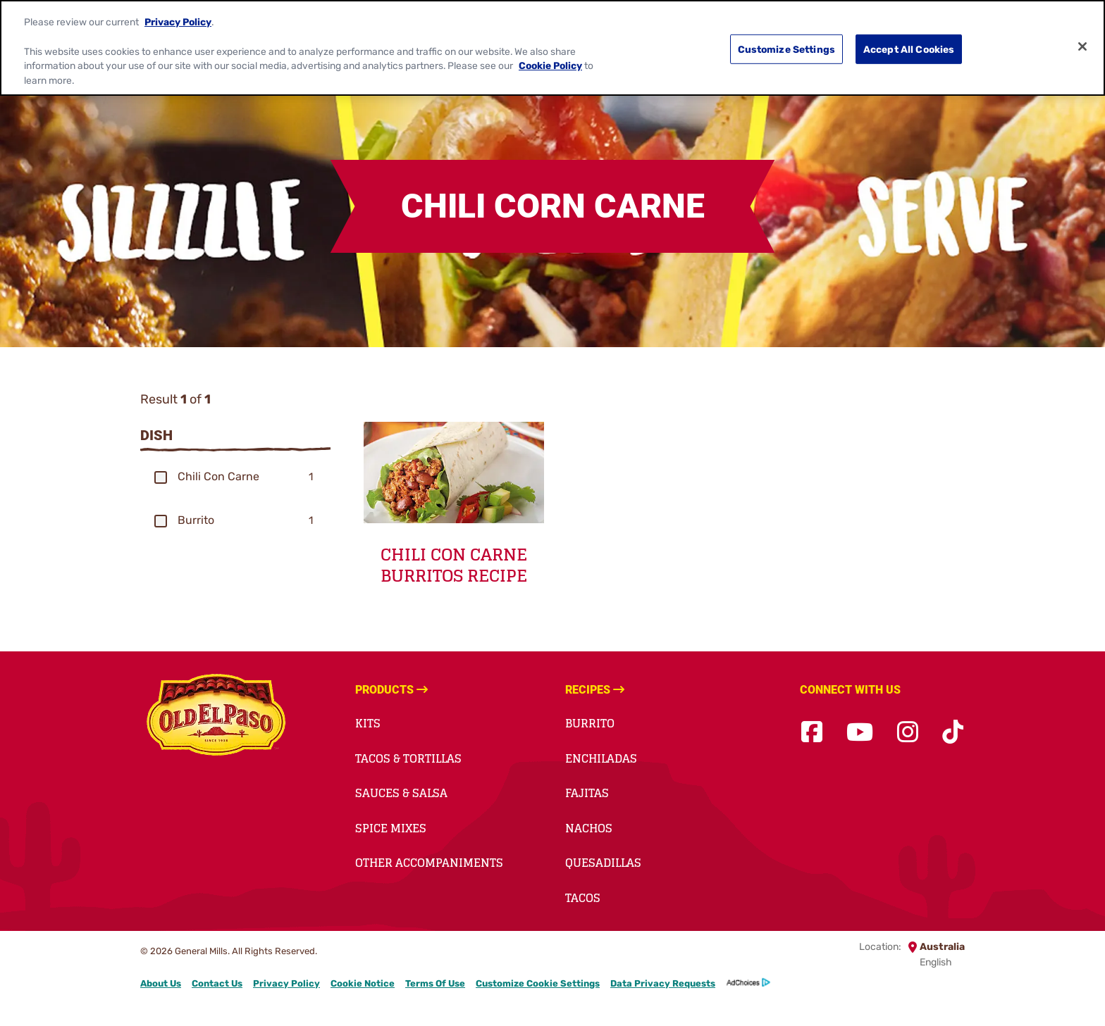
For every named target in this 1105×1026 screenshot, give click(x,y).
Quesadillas (603, 862)
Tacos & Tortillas (408, 758)
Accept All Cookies (909, 48)
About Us (160, 983)
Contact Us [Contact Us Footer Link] (217, 983)
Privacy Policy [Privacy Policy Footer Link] (286, 983)
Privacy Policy (177, 21)
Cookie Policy (550, 65)
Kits (368, 723)
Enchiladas (601, 758)
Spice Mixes (390, 828)
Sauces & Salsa (401, 793)
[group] (235, 476)
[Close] (1082, 46)
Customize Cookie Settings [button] (538, 983)
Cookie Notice (363, 983)
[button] (160, 477)
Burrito (590, 723)
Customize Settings (787, 48)
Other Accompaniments (429, 862)
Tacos (582, 898)
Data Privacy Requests (662, 983)
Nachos (588, 828)
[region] (552, 48)
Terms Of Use (435, 983)
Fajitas (587, 793)
